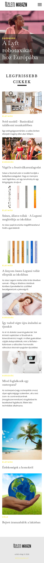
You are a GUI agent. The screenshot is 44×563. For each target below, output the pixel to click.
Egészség (8, 162)
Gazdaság (8, 38)
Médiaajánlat (22, 558)
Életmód (7, 116)
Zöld (5, 517)
